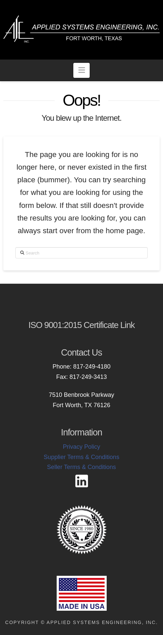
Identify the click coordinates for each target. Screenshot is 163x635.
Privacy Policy (81, 446)
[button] (81, 70)
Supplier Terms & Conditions (81, 457)
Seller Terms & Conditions (81, 467)
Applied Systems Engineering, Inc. (102, 622)
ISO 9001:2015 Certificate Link (81, 325)
